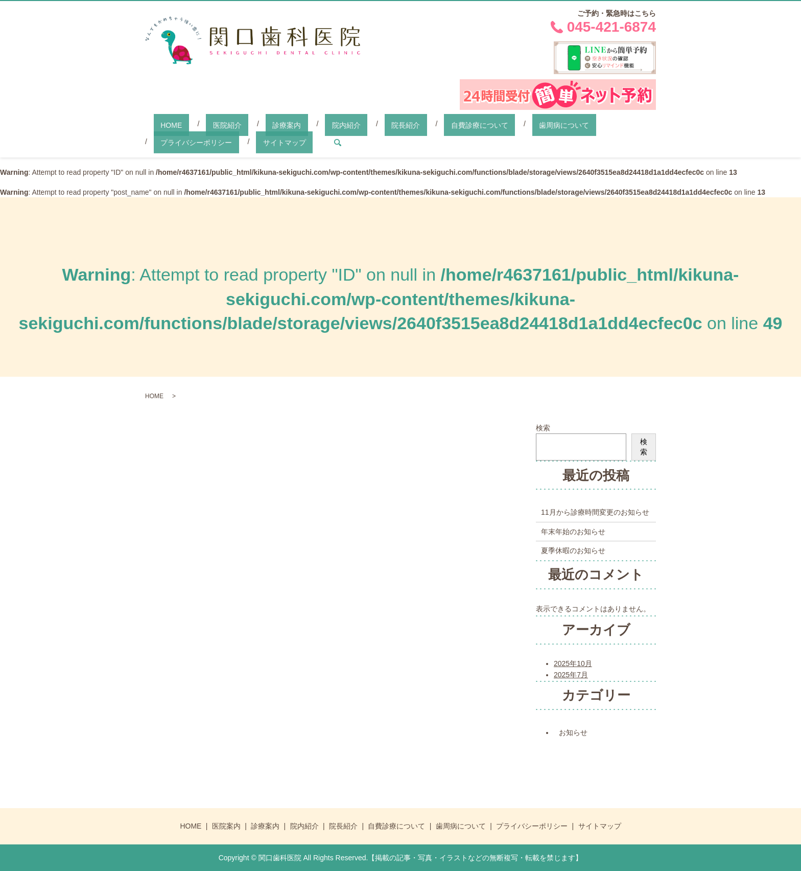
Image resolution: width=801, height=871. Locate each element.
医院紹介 (206, 124)
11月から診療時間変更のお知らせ (595, 512)
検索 (543, 427)
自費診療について (404, 124)
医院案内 (226, 825)
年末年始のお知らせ (573, 530)
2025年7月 (571, 674)
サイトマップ (175, 141)
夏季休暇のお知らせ (573, 550)
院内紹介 (298, 124)
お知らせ (573, 732)
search (221, 142)
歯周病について (475, 124)
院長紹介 (343, 124)
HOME (164, 124)
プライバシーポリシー (552, 124)
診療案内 (252, 124)
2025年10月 (573, 663)
